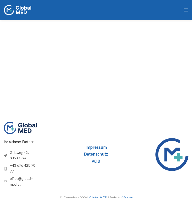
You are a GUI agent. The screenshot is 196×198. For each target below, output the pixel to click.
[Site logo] (17, 10)
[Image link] (20, 128)
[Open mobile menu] (186, 10)
